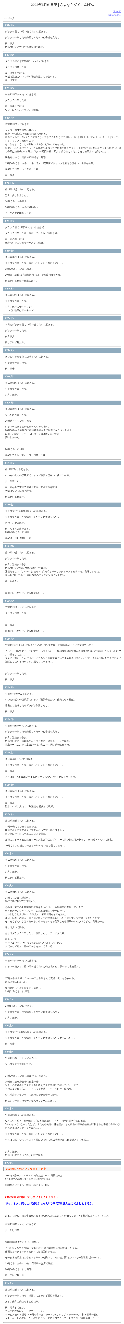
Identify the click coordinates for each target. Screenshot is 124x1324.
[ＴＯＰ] (117, 11)
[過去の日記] (114, 15)
